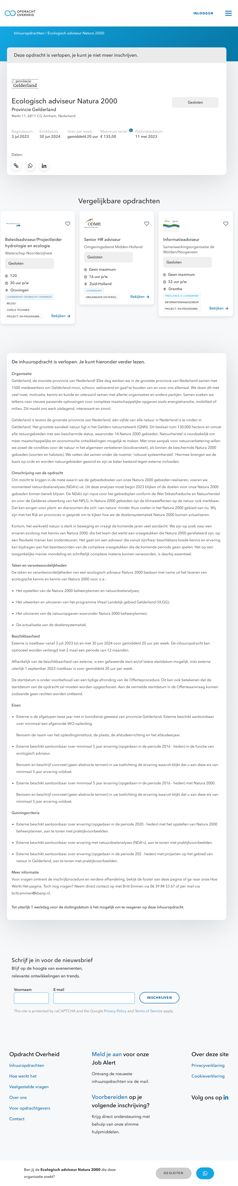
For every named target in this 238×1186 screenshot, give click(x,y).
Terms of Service (148, 1011)
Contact (16, 1119)
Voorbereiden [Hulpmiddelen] (110, 1097)
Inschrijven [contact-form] (159, 997)
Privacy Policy (115, 1011)
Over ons (18, 1098)
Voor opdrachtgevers (29, 1108)
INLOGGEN (203, 13)
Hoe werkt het (22, 1076)
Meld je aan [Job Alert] (107, 1054)
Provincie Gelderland (34, 109)
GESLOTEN (173, 1173)
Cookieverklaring (208, 1076)
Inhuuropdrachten (29, 33)
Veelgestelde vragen (29, 1087)
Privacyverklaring (208, 1065)
